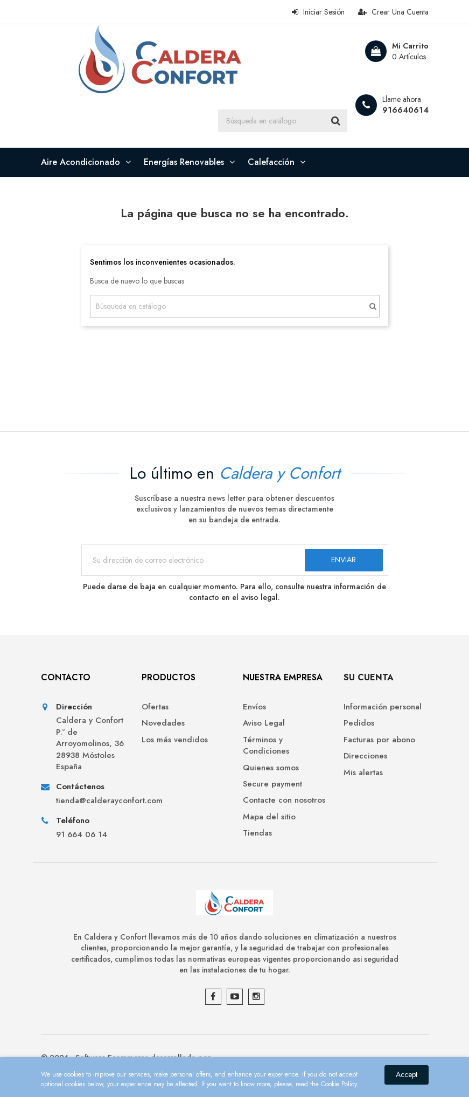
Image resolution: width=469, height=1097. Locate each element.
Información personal (383, 707)
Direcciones (365, 756)
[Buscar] (282, 120)
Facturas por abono (379, 740)
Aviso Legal (264, 723)
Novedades (163, 723)
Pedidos (359, 723)
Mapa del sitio (269, 817)
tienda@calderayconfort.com (91, 800)
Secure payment (272, 784)
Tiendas (257, 833)
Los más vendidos (175, 740)
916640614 (405, 110)
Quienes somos (271, 768)
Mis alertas (363, 772)
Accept (406, 1074)
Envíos (254, 707)
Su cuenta (369, 677)
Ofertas (155, 707)
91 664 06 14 (81, 834)
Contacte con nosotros (284, 800)
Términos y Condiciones (266, 745)
